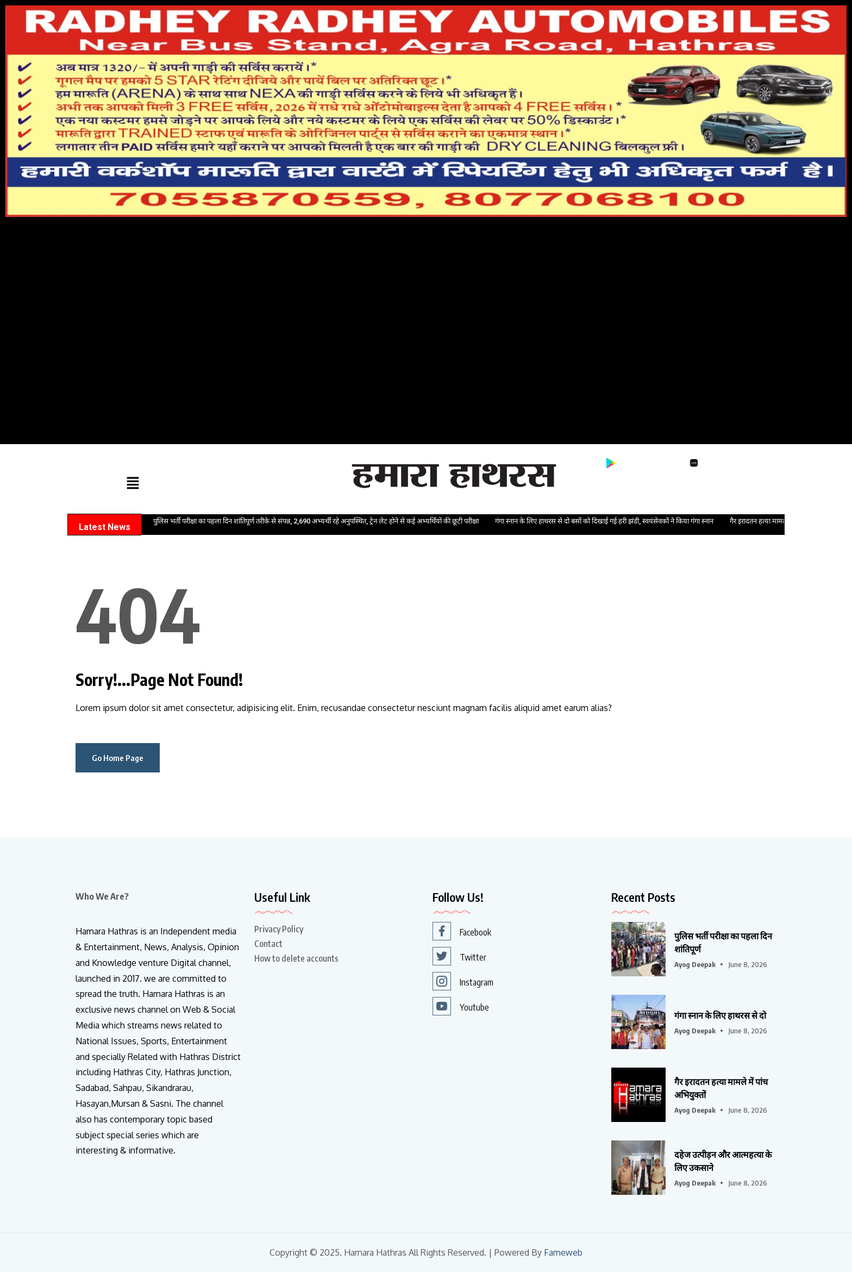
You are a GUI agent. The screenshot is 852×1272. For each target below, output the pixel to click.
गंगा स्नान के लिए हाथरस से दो (720, 1015)
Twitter (459, 956)
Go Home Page (117, 758)
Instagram (463, 981)
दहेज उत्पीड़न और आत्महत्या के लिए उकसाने (723, 1161)
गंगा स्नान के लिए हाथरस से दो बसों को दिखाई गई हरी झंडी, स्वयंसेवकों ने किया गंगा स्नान (604, 521)
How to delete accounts (296, 958)
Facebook (462, 931)
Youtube (461, 1006)
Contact (268, 943)
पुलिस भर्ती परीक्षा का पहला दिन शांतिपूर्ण (723, 943)
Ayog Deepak (695, 964)
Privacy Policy (278, 929)
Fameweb (563, 1253)
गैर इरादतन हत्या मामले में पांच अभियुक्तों (721, 1088)
